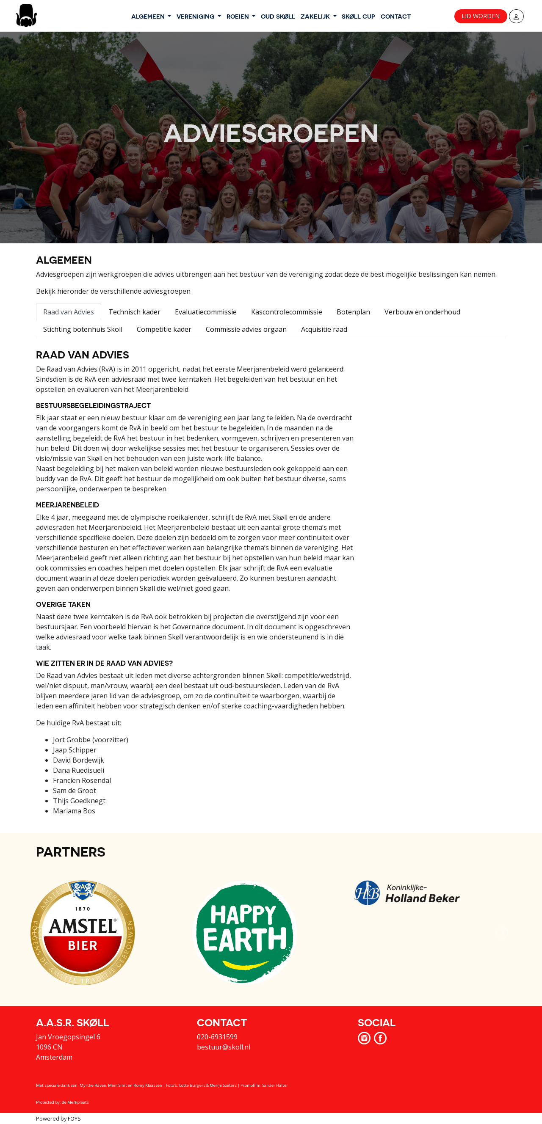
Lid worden (481, 16)
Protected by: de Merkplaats (62, 1102)
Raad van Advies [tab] (68, 312)
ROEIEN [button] (239, 16)
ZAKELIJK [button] (316, 16)
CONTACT (396, 16)
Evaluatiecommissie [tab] (206, 312)
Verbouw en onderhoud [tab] (422, 312)
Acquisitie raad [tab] (324, 329)
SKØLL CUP (358, 16)
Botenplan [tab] (353, 312)
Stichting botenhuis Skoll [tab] (82, 329)
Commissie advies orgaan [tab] (246, 329)
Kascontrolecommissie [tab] (286, 312)
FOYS (74, 1118)
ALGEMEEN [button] (148, 16)
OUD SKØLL (278, 16)
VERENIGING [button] (196, 16)
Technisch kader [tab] (134, 312)
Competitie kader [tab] (164, 329)
